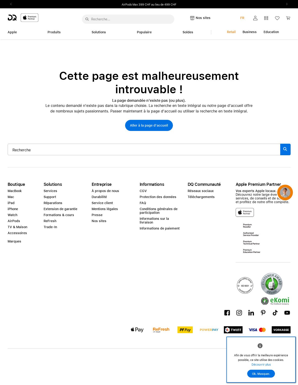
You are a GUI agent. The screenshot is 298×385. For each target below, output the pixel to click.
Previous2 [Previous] (12, 4)
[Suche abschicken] (87, 19)
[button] (255, 18)
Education (271, 32)
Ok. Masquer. (261, 374)
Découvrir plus (261, 364)
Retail (231, 32)
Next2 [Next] (285, 4)
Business (250, 32)
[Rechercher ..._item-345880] (144, 149)
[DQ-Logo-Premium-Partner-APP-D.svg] (23, 17)
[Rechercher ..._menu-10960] (128, 19)
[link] (288, 19)
